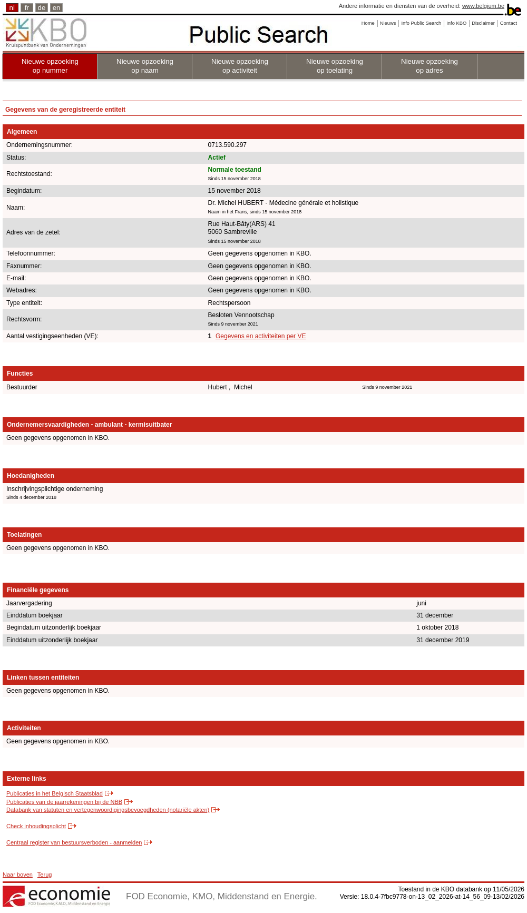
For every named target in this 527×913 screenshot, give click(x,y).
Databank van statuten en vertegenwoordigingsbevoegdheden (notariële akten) (107, 810)
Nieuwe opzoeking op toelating (334, 65)
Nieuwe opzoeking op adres (429, 65)
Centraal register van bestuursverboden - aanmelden (74, 842)
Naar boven (18, 874)
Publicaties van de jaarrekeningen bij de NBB (64, 802)
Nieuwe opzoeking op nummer (50, 65)
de (42, 8)
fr (27, 8)
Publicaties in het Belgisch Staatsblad (54, 793)
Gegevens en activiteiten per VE (261, 336)
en (57, 8)
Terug (44, 874)
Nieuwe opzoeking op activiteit (239, 65)
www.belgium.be (483, 6)
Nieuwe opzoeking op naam (144, 65)
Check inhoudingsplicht (36, 826)
